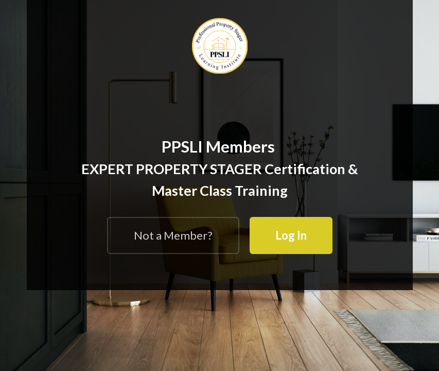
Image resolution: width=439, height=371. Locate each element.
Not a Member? (173, 235)
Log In (291, 235)
